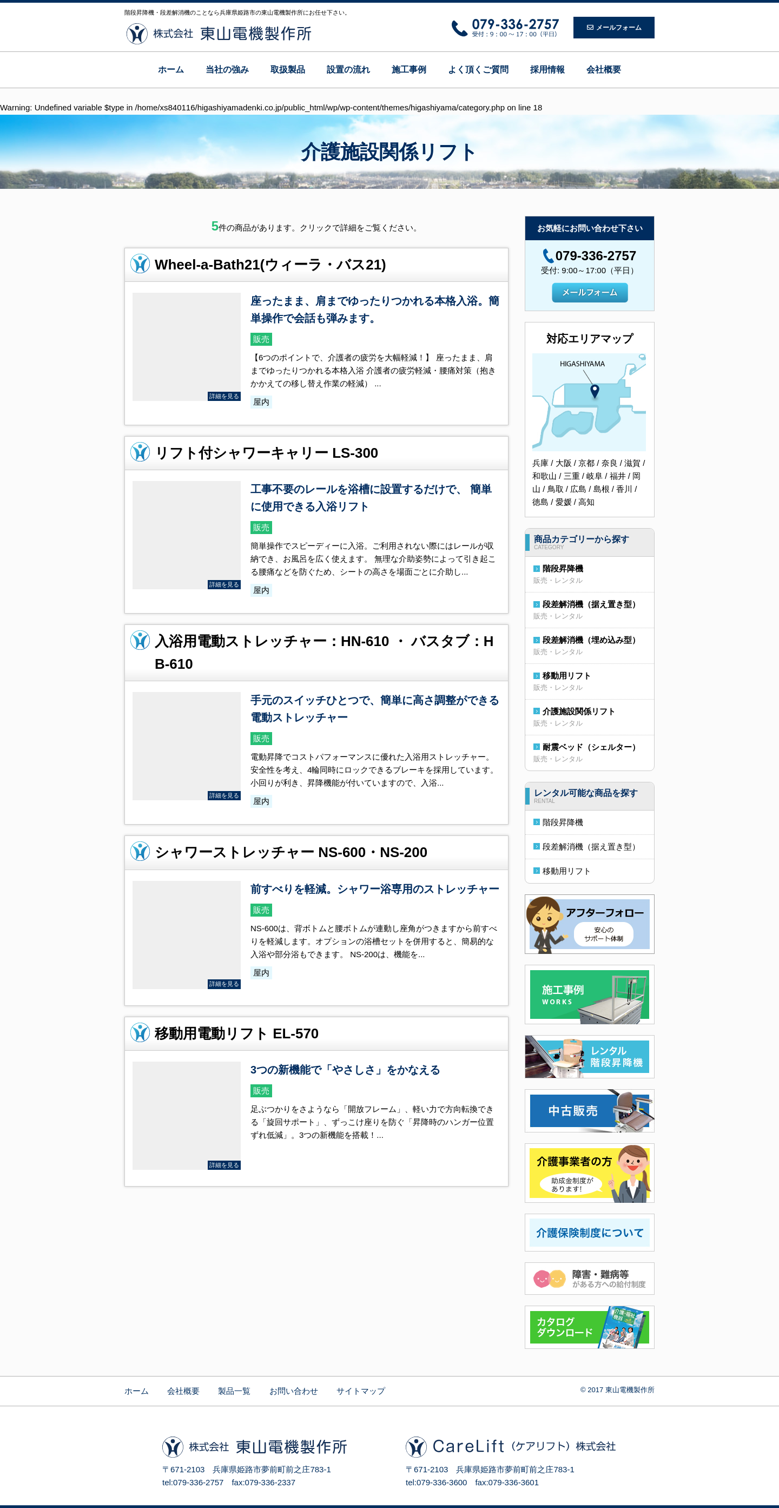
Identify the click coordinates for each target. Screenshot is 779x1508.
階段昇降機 (563, 568)
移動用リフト (567, 675)
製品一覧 (234, 1390)
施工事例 (409, 69)
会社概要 (603, 69)
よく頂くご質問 (478, 69)
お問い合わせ (293, 1390)
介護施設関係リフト (579, 711)
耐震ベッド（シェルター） (591, 747)
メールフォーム (614, 27)
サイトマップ (360, 1390)
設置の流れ (348, 69)
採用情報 (547, 69)
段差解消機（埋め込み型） (591, 639)
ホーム (171, 69)
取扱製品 (287, 69)
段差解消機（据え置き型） (591, 604)
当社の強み (227, 69)
